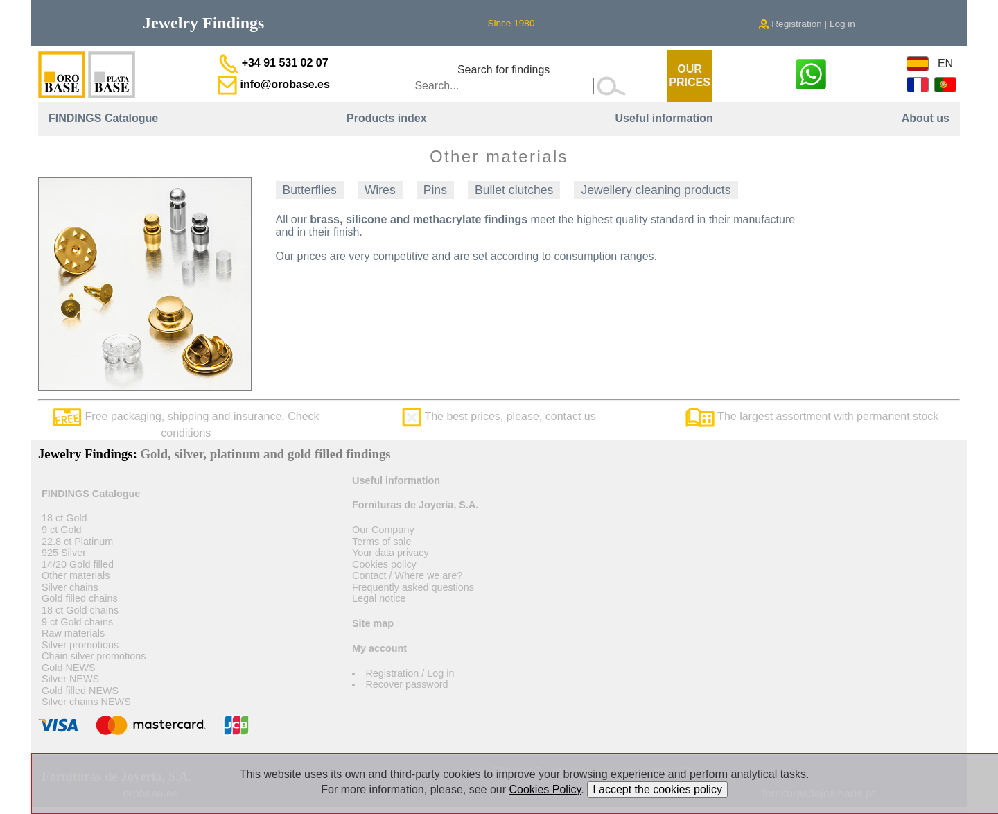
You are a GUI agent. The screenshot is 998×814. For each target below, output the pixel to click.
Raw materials (73, 633)
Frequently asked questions (413, 587)
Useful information (663, 118)
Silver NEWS (70, 678)
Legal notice (379, 598)
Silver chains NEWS (86, 701)
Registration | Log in (806, 24)
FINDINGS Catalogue (103, 118)
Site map (373, 623)
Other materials (76, 575)
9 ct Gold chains (77, 621)
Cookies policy (384, 564)
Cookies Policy (545, 789)
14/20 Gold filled (78, 564)
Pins (435, 190)
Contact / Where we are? (407, 575)
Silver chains (70, 587)
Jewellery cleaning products (655, 190)
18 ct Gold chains (80, 610)
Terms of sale (382, 541)
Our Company (383, 529)
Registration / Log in (409, 673)
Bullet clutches (514, 190)
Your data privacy (390, 552)
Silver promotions (80, 644)
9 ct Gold (62, 529)
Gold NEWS (69, 667)
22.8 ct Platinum (77, 541)
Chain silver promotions (94, 655)
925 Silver (64, 552)
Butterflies (310, 190)
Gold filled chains (80, 598)
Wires (380, 190)
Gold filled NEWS (80, 690)
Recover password (406, 684)
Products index (387, 118)
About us (925, 118)
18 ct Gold (64, 517)
